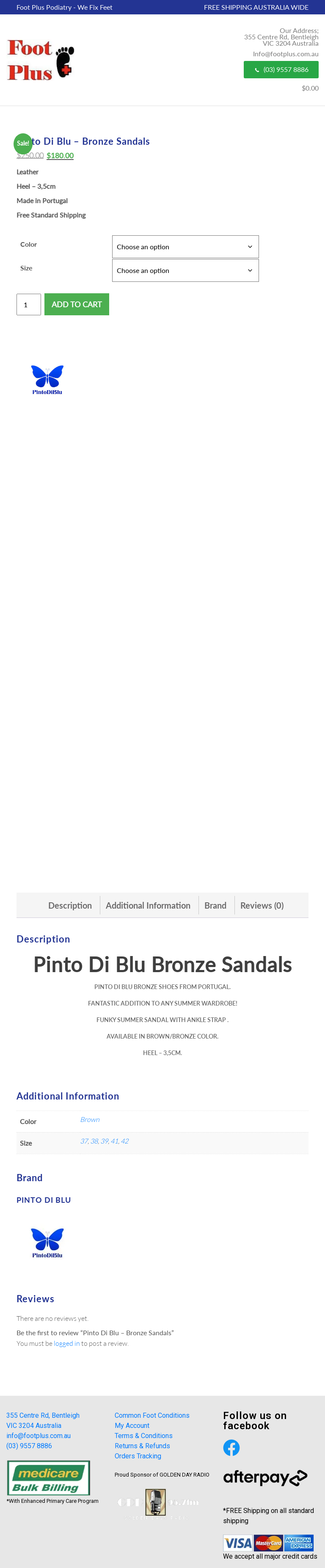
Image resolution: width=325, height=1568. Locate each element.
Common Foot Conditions (152, 1415)
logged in (67, 1343)
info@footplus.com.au (38, 1436)
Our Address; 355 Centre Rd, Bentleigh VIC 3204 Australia (281, 36)
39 (104, 1141)
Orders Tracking (138, 1456)
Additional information (148, 905)
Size (26, 268)
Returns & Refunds (142, 1446)
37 (84, 1141)
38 (94, 1141)
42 (124, 1141)
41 (114, 1141)
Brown (89, 1119)
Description (70, 905)
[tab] (70, 905)
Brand (215, 905)
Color (28, 244)
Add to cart (77, 304)
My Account (132, 1426)
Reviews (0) (262, 905)
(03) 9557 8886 (281, 69)
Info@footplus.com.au (286, 54)
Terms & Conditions (144, 1436)
